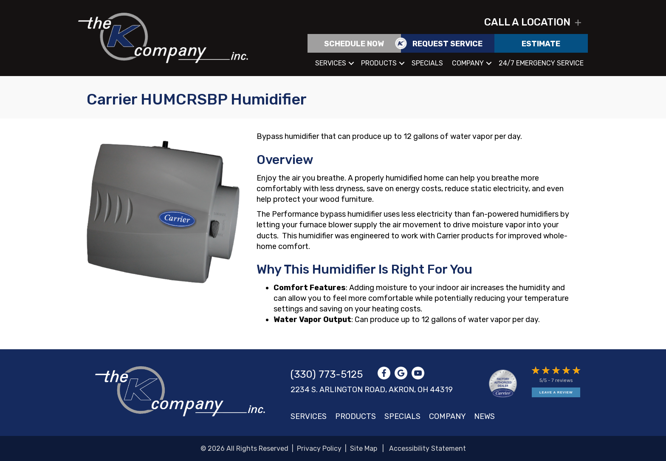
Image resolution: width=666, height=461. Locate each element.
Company (468, 63)
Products (379, 63)
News (484, 416)
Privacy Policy (319, 448)
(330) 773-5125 (327, 374)
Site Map (363, 448)
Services (330, 63)
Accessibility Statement (427, 448)
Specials (427, 63)
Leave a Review (556, 392)
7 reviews (562, 380)
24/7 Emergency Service (541, 63)
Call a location (527, 22)
